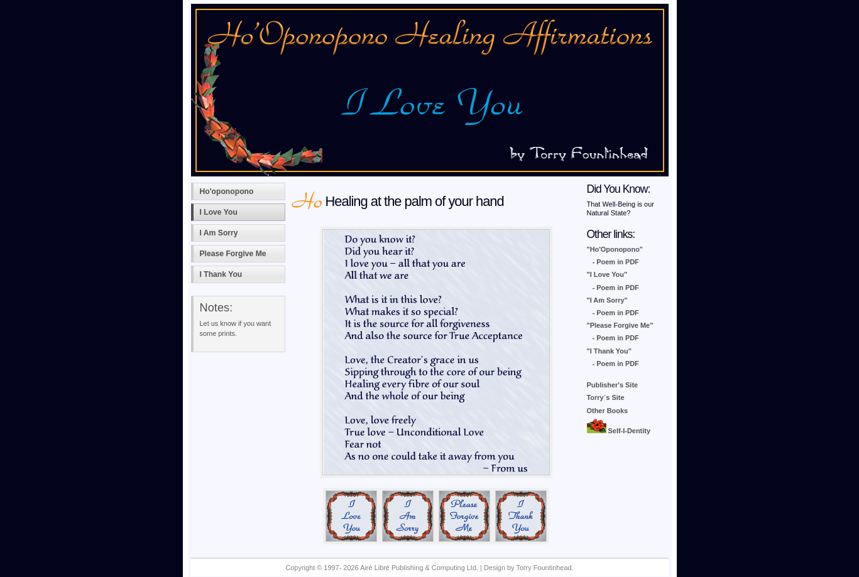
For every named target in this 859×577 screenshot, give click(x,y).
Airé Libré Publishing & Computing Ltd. (419, 567)
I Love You (219, 212)
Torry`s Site (606, 397)
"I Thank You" (609, 351)
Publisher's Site (612, 385)
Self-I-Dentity (619, 430)
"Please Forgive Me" (620, 325)
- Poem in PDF (616, 262)
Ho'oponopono (227, 191)
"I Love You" (607, 274)
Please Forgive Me (233, 253)
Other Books (607, 410)
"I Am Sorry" (607, 300)
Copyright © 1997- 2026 (322, 567)
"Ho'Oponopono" (615, 249)
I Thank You (221, 274)
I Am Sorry (219, 233)
